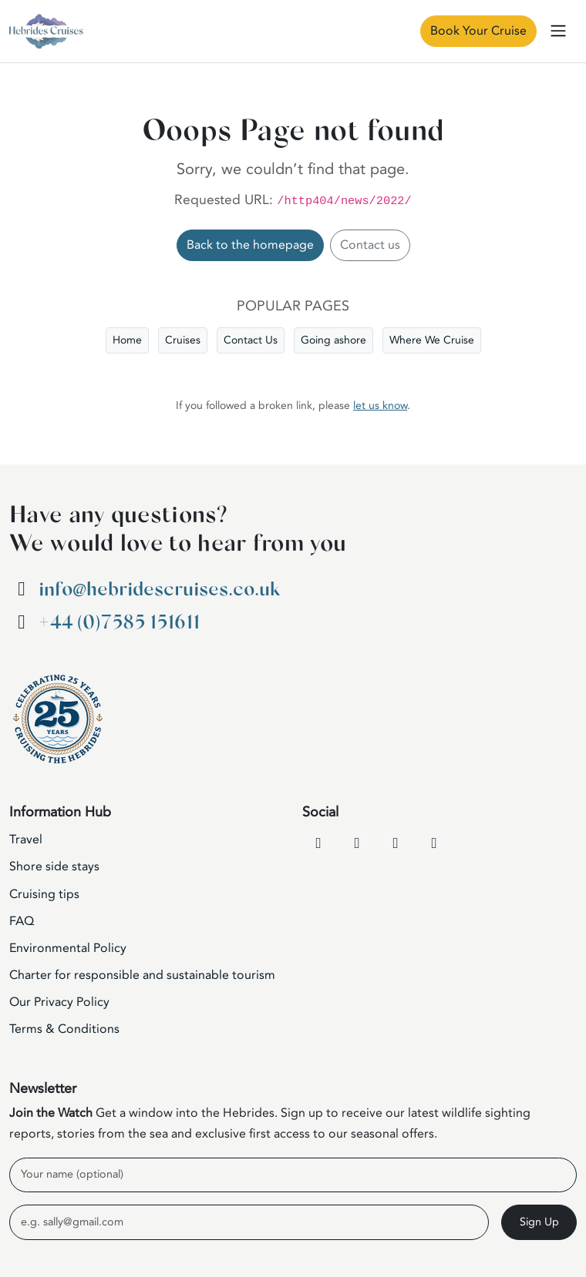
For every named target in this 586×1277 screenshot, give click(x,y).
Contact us (370, 244)
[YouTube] (357, 842)
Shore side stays (54, 866)
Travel (25, 839)
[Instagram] (395, 842)
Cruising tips (44, 894)
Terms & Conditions (64, 1029)
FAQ (21, 921)
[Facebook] (318, 842)
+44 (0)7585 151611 (119, 622)
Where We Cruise (431, 340)
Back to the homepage (250, 244)
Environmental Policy (67, 948)
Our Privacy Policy (59, 1002)
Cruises (182, 340)
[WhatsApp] (434, 842)
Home (127, 340)
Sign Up (539, 1222)
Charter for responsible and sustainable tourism (142, 975)
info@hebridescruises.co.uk (159, 589)
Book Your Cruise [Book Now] (478, 30)
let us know (380, 405)
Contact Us (251, 340)
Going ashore (333, 340)
